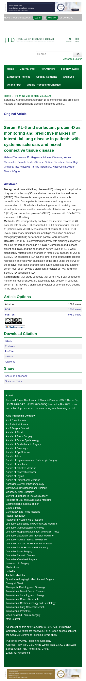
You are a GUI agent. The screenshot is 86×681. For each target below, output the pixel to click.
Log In (37, 17)
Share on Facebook (16, 375)
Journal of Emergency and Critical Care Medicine (32, 523)
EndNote (10, 346)
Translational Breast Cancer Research (26, 591)
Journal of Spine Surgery (19, 551)
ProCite (9, 351)
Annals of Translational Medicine (23, 480)
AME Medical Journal (17, 424)
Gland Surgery (13, 507)
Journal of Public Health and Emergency (27, 547)
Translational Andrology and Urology (25, 595)
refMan (9, 356)
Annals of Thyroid (15, 476)
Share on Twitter (14, 381)
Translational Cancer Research (22, 599)
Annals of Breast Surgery (19, 436)
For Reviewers (70, 68)
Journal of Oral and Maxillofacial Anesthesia (29, 543)
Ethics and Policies (18, 76)
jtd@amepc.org (22, 652)
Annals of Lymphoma (17, 464)
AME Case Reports (16, 420)
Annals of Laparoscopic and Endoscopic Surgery (31, 460)
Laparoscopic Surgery (17, 563)
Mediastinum (12, 567)
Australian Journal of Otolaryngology (25, 484)
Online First (14, 84)
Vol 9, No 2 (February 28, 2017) (33, 95)
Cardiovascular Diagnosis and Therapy (26, 488)
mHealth (10, 571)
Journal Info (27, 68)
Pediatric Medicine (15, 575)
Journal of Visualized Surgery (21, 559)
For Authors (48, 68)
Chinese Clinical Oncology (20, 492)
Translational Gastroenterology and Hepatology (31, 603)
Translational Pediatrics (18, 611)
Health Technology (16, 515)
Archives (68, 76)
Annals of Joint (14, 456)
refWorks (10, 361)
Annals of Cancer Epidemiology (22, 440)
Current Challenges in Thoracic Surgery (27, 496)
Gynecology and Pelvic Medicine (23, 511)
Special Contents (46, 76)
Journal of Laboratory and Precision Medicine (30, 535)
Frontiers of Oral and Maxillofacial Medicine (28, 500)
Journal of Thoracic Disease (20, 555)
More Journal (13, 619)
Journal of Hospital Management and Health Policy (32, 531)
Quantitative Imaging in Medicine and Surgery (30, 579)
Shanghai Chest (14, 583)
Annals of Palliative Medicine (21, 468)
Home (10, 68)
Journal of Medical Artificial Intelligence (26, 539)
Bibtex (8, 341)
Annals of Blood (14, 432)
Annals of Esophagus (17, 448)
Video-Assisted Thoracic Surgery (23, 615)
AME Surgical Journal (17, 428)
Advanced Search (72, 59)
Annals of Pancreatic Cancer (21, 472)
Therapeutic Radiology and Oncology (25, 587)
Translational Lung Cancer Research (25, 607)
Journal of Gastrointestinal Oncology (25, 527)
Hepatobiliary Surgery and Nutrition (24, 519)
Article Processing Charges (44, 84)
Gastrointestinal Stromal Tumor (22, 504)
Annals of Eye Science (18, 452)
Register (52, 17)
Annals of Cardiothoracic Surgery (23, 444)
